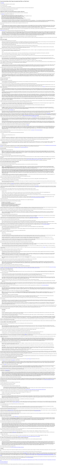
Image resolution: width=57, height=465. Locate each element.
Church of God (39, 410)
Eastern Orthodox (11, 109)
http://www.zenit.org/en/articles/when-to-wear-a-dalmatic (38, 197)
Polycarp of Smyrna (2, 30)
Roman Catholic (32, 217)
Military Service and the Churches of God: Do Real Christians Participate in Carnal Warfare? (29, 436)
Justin (27, 358)
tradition (26, 334)
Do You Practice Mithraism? (30, 457)
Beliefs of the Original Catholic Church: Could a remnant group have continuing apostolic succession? (28, 267)
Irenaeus (44, 86)
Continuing (35, 410)
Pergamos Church (17, 147)
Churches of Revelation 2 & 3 (24, 147)
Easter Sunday (48, 113)
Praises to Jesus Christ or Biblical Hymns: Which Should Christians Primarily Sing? (35, 389)
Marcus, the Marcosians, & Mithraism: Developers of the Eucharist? (31, 115)
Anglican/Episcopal (36, 217)
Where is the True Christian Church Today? (41, 459)
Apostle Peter (12, 183)
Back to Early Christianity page (4, 461)
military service (16, 416)
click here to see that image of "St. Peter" (49, 379)
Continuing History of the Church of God (10, 267)
